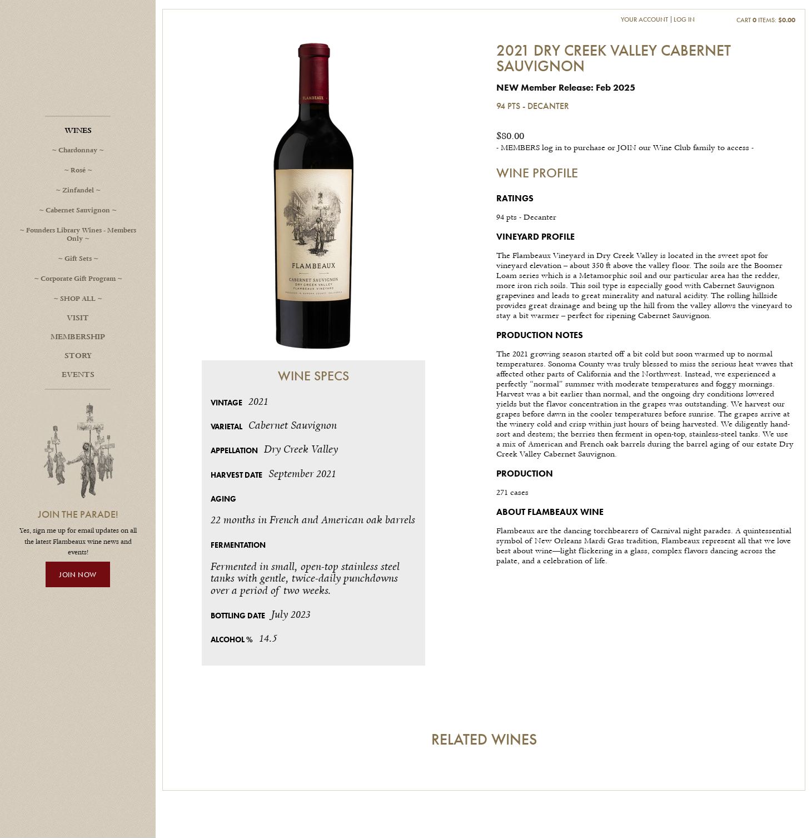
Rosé (78, 170)
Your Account (644, 19)
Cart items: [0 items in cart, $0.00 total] (765, 20)
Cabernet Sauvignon (78, 210)
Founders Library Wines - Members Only (81, 234)
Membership (78, 337)
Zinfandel (78, 190)
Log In (684, 19)
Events (78, 375)
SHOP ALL (78, 299)
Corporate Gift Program (78, 279)
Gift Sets (78, 259)
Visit (78, 318)
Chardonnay (77, 150)
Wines (78, 131)
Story (78, 356)
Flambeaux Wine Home (78, 72)
